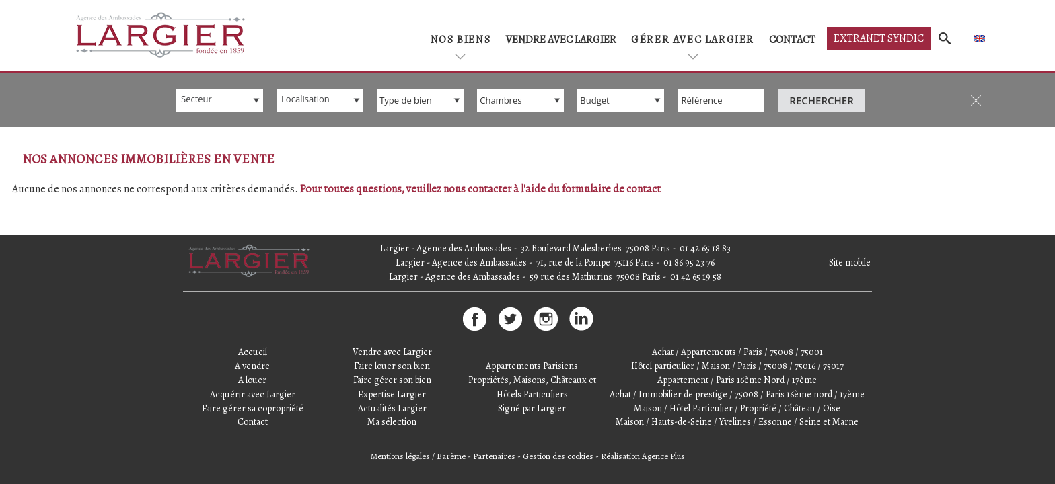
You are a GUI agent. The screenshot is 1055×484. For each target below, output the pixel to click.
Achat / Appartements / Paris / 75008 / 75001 (737, 352)
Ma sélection (391, 421)
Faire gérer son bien (392, 380)
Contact (792, 39)
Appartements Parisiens (532, 366)
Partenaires (494, 456)
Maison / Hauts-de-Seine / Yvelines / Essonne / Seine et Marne (737, 421)
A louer (252, 380)
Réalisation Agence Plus (643, 456)
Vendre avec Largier (560, 39)
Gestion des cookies (558, 456)
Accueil (252, 352)
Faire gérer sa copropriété (252, 408)
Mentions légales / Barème (418, 456)
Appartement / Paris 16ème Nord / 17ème (737, 380)
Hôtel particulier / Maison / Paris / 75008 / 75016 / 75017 (737, 366)
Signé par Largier (532, 408)
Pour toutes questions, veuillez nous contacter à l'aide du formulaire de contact (480, 189)
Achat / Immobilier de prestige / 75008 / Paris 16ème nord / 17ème (737, 394)
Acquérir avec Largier (252, 394)
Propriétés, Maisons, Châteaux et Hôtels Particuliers (532, 387)
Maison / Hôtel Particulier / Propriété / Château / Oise (737, 408)
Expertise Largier (392, 394)
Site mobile (850, 262)
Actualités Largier (392, 408)
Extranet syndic (879, 38)
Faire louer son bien (392, 366)
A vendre (252, 366)
